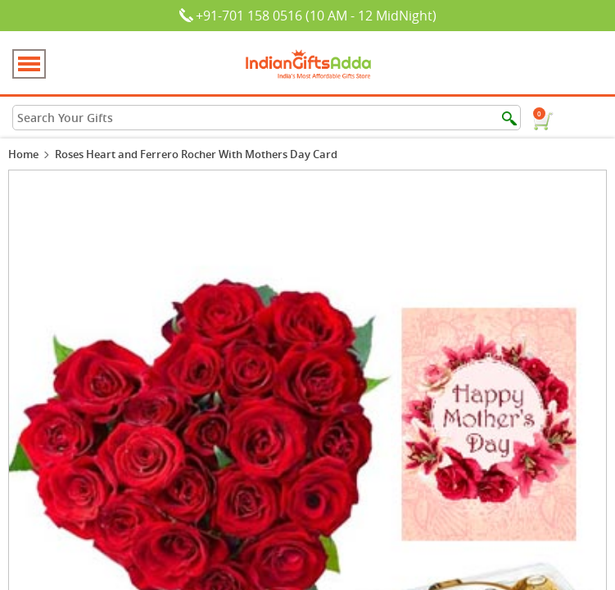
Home (23, 154)
